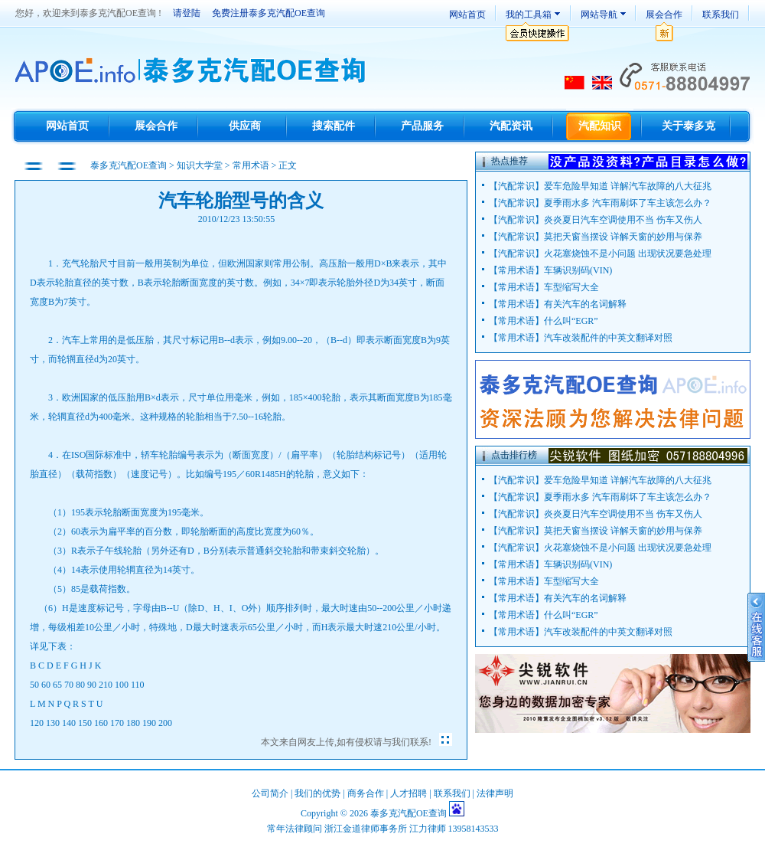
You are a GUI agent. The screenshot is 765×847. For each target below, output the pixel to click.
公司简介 (270, 793)
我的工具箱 (529, 14)
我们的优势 (317, 793)
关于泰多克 (688, 126)
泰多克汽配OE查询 (129, 165)
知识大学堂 (200, 165)
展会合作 (664, 14)
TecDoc (192, 71)
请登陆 (186, 13)
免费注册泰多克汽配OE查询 (268, 13)
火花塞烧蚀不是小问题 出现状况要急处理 (627, 253)
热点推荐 (509, 160)
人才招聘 (408, 793)
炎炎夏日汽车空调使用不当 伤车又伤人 (623, 219)
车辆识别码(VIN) (578, 270)
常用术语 (251, 165)
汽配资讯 (511, 126)
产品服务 (422, 126)
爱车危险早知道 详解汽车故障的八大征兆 (627, 186)
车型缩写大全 (571, 287)
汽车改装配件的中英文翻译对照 (608, 337)
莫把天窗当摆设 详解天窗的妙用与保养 (623, 236)
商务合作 (365, 793)
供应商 (245, 126)
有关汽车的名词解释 (585, 304)
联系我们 (720, 14)
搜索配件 (333, 126)
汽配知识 (599, 126)
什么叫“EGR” (571, 321)
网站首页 (467, 14)
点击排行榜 (514, 455)
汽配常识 (516, 186)
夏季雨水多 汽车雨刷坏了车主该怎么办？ (627, 203)
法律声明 (495, 793)
